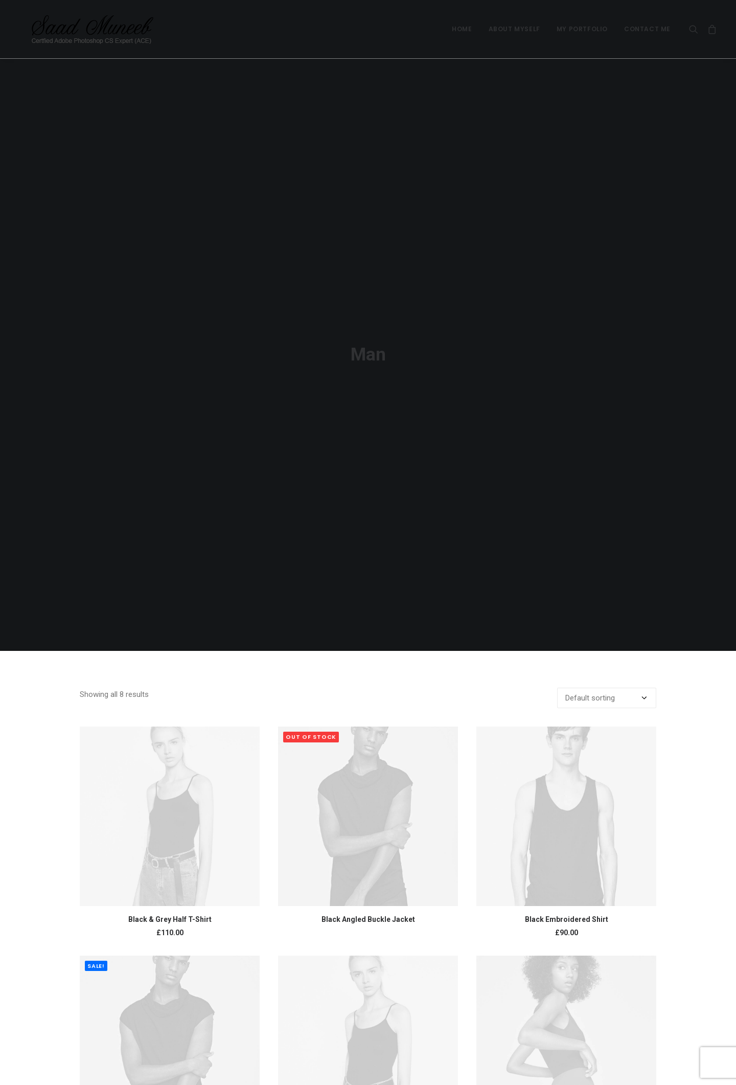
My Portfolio (582, 29)
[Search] (696, 29)
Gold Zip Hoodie (566, 1057)
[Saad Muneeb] (81, 29)
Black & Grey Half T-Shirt (170, 828)
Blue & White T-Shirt (368, 1057)
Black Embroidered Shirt (566, 828)
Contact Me (647, 29)
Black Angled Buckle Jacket (368, 828)
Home (462, 29)
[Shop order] (606, 607)
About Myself (514, 29)
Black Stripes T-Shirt (170, 1057)
